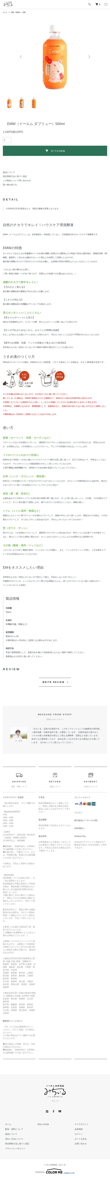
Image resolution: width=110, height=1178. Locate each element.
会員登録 (76, 1129)
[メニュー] (105, 4)
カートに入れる (55, 150)
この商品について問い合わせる (17, 180)
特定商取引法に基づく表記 (15, 176)
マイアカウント (79, 1124)
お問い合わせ (78, 1144)
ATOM (46, 1124)
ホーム (5, 12)
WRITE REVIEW (54, 682)
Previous (21, 57)
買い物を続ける (10, 185)
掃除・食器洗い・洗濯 (20, 12)
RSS (40, 1124)
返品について (9, 172)
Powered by (54, 1171)
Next (89, 57)
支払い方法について (12, 1139)
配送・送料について (12, 1129)
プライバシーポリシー (13, 1149)
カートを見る (78, 1139)
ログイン (76, 1134)
